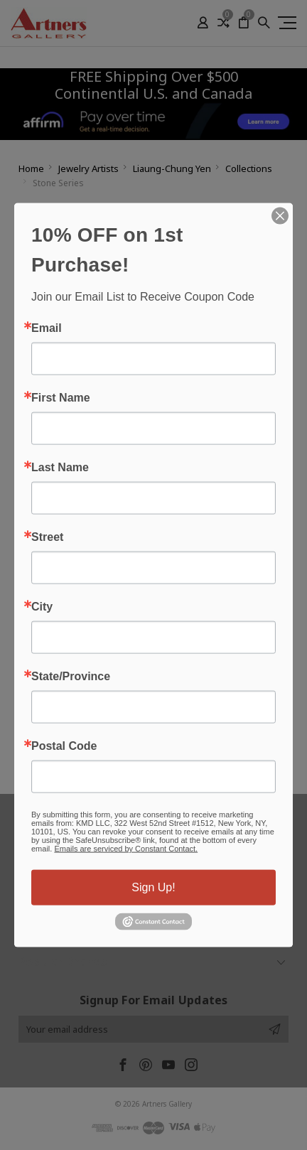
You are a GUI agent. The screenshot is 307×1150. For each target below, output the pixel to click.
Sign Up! (153, 887)
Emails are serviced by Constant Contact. (126, 848)
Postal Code (64, 746)
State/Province (70, 676)
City (42, 607)
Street (47, 537)
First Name (60, 398)
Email (46, 328)
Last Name (60, 467)
